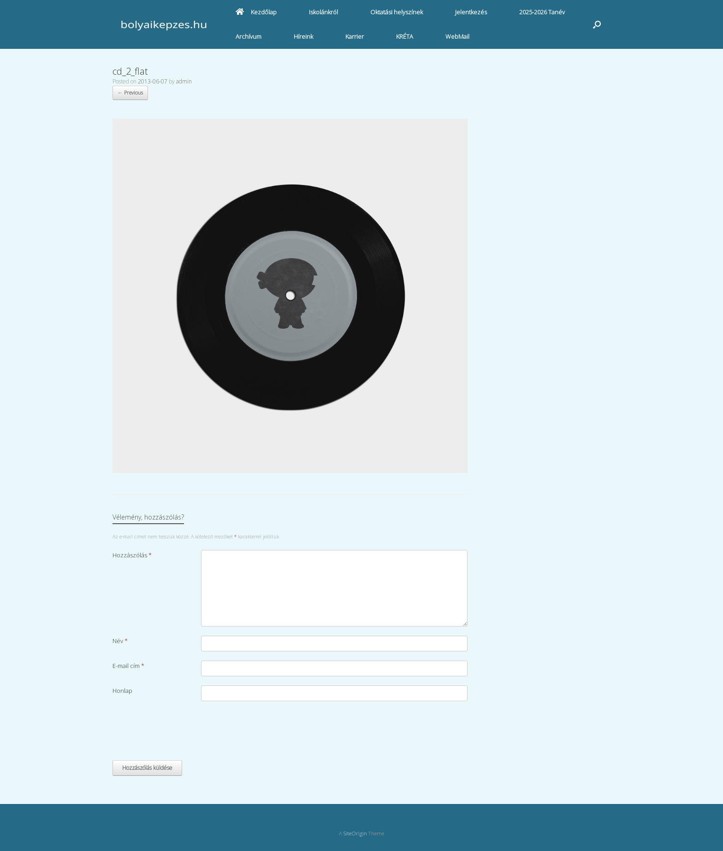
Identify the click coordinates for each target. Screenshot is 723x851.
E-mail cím (128, 666)
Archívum (248, 36)
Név (120, 641)
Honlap (122, 690)
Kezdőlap (256, 12)
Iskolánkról (323, 12)
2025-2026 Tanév (542, 12)
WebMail (457, 36)
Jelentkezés (471, 12)
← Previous (130, 92)
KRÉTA (404, 36)
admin (184, 81)
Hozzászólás (132, 555)
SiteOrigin (355, 833)
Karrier (354, 36)
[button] (596, 24)
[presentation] (183, 733)
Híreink (303, 36)
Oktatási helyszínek (396, 12)
